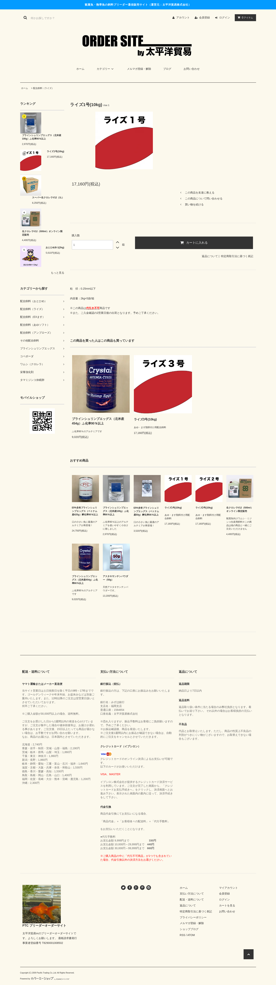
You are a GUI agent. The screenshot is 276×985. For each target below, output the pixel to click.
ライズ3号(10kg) (145, 419)
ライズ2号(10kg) (204, 507)
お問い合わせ (192, 68)
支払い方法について (192, 893)
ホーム (80, 68)
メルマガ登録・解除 (139, 68)
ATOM (191, 935)
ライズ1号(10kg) (55, 151)
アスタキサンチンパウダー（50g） (115, 578)
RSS (182, 935)
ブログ (167, 68)
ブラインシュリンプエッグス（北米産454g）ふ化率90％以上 (98, 421)
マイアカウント (228, 887)
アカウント (183, 17)
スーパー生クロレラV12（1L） (48, 197)
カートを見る (227, 905)
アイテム (244, 17)
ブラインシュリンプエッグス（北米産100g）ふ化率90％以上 (41, 137)
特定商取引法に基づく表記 (237, 256)
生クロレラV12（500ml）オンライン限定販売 (42, 233)
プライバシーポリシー (193, 917)
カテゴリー (106, 68)
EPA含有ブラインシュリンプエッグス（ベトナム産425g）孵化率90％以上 (85, 511)
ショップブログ (189, 929)
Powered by (45, 979)
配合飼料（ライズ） (43, 88)
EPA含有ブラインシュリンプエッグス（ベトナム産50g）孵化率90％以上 (146, 511)
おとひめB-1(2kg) (55, 247)
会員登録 (204, 17)
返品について (210, 256)
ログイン (224, 17)
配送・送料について (192, 899)
